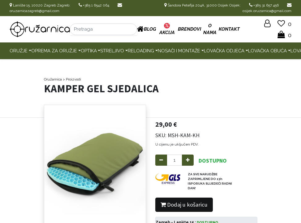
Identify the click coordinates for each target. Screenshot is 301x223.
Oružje (19, 51)
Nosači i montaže (179, 51)
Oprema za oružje (54, 51)
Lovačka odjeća (224, 51)
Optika (89, 51)
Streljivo (112, 51)
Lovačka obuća (267, 51)
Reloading (141, 51)
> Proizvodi (72, 79)
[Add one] (188, 160)
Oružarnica (53, 79)
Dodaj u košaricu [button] (184, 204)
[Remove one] (161, 160)
